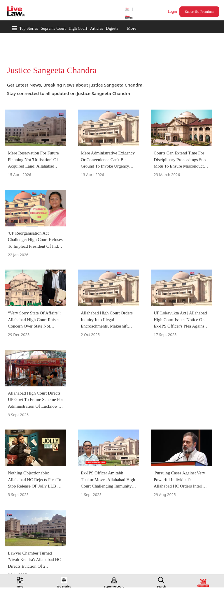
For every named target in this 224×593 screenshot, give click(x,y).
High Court (78, 28)
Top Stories (28, 28)
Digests (112, 28)
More (131, 28)
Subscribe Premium (199, 12)
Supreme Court (53, 28)
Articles (96, 28)
